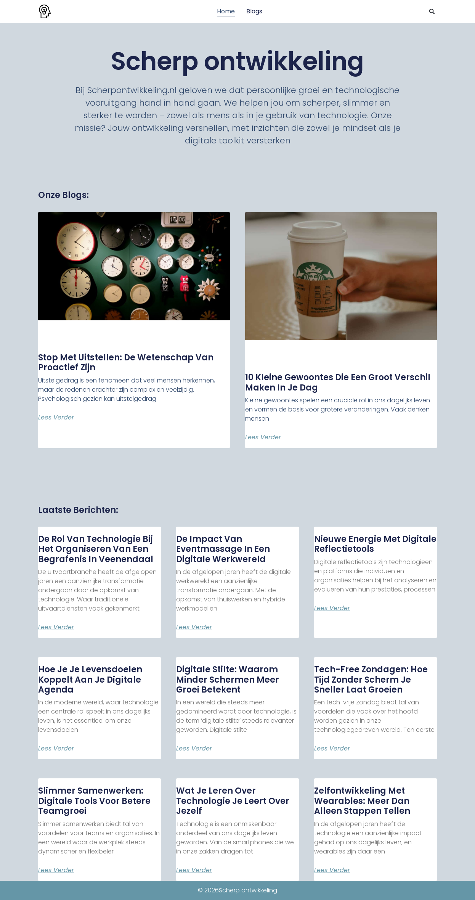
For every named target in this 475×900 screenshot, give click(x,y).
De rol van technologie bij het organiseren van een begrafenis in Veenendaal (95, 549)
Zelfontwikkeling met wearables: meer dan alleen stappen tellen (362, 801)
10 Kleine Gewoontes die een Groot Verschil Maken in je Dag (337, 382)
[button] (432, 11)
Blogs (254, 11)
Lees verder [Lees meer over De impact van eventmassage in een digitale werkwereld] (194, 627)
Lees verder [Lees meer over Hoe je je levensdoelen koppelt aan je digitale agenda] (56, 749)
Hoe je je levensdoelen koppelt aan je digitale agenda (90, 680)
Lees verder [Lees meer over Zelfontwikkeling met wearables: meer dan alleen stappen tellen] (332, 870)
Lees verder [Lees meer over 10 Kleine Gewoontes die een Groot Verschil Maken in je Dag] (263, 437)
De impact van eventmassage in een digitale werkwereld (223, 549)
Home (226, 11)
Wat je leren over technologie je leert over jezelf (232, 801)
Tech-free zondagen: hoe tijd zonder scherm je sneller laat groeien (371, 680)
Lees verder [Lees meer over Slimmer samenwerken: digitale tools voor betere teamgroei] (56, 870)
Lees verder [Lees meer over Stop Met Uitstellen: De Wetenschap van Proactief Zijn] (56, 418)
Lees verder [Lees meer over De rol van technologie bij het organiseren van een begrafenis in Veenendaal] (56, 627)
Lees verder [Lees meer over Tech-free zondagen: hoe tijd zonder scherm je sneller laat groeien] (332, 749)
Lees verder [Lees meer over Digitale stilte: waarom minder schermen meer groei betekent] (194, 749)
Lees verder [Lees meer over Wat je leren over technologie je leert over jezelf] (194, 870)
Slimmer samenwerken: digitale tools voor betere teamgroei (94, 801)
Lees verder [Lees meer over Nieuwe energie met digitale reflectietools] (332, 608)
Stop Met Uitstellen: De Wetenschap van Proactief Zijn (125, 362)
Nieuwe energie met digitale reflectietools (375, 544)
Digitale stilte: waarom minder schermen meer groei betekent (227, 680)
